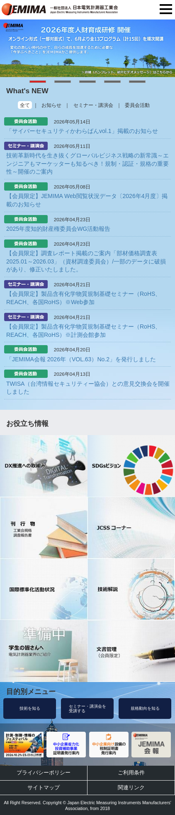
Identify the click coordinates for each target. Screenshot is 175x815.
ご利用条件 (131, 772)
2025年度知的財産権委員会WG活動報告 (58, 228)
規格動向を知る (145, 708)
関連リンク (131, 787)
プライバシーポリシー (43, 772)
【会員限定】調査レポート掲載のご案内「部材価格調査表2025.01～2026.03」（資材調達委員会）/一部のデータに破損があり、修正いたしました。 (86, 261)
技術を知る (29, 708)
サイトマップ (43, 787)
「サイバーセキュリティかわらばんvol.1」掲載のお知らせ (82, 131)
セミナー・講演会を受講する (87, 708)
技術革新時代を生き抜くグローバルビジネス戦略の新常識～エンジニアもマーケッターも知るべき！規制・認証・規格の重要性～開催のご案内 (87, 163)
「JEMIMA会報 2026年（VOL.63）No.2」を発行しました (81, 359)
